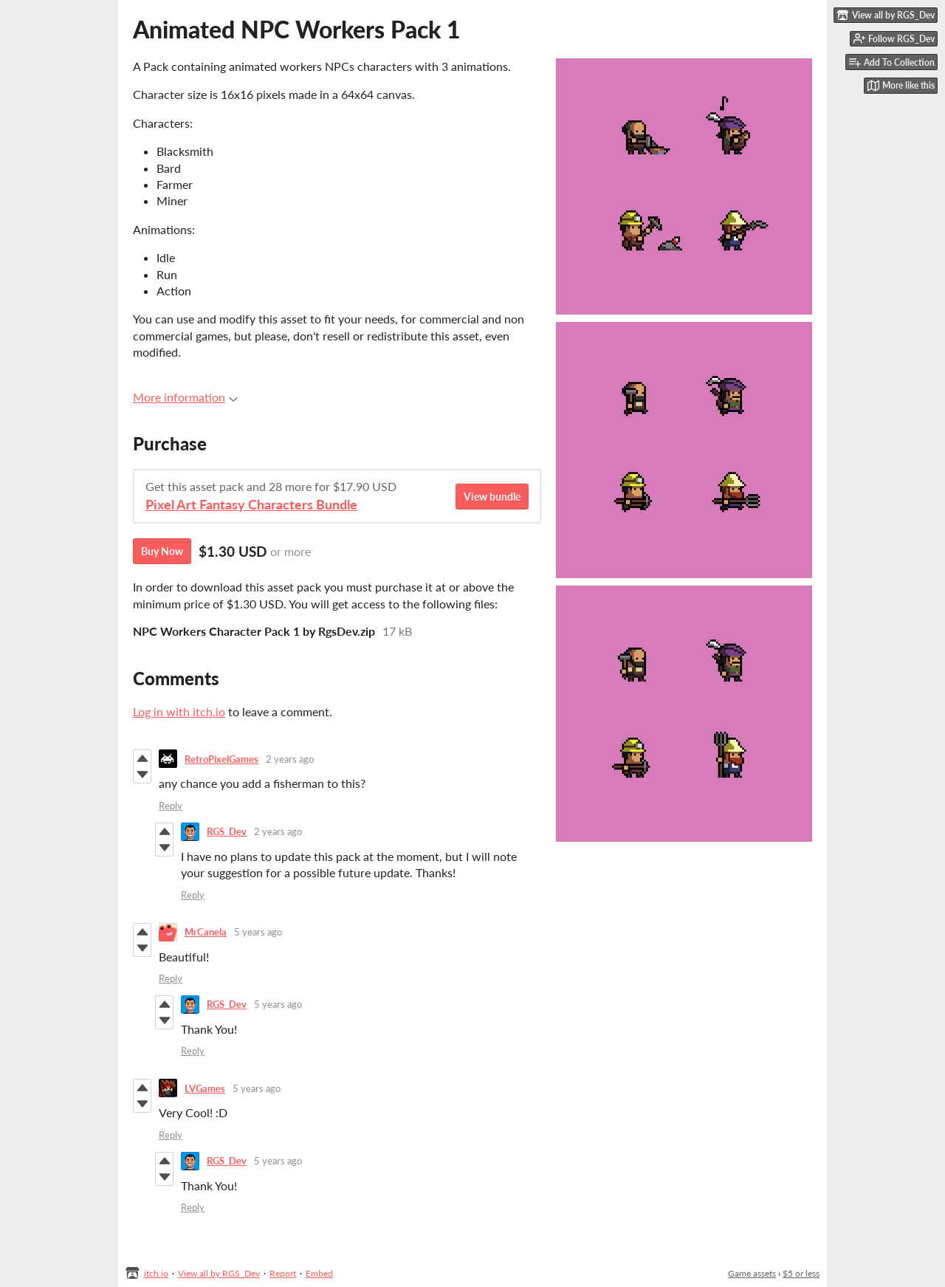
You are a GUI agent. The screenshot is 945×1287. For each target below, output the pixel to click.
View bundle (492, 496)
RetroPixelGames (221, 759)
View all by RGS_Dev (219, 1273)
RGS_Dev (227, 831)
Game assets (752, 1273)
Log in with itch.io (179, 711)
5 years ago (258, 932)
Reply (170, 805)
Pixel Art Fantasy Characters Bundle (251, 504)
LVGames (205, 1088)
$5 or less (801, 1273)
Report (282, 1273)
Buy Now (162, 551)
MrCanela (206, 932)
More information (185, 397)
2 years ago (290, 759)
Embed (319, 1273)
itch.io (156, 1273)
